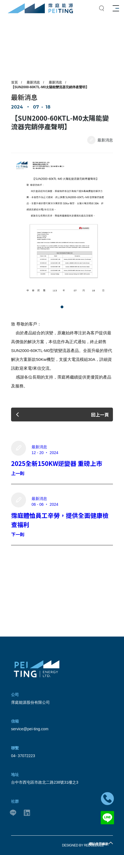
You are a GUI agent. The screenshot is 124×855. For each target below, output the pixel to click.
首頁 (14, 97)
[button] (62, 307)
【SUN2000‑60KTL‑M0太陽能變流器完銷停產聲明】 (50, 102)
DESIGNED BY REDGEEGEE (83, 845)
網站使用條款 (98, 844)
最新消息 (33, 97)
